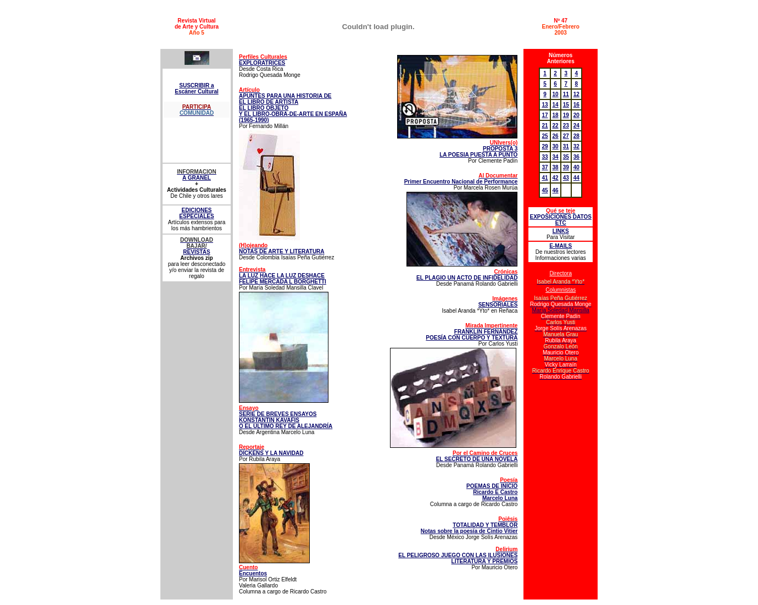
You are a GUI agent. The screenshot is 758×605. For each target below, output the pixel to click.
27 (566, 136)
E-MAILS (560, 246)
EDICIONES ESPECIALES (196, 213)
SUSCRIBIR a (196, 85)
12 (576, 94)
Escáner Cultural (196, 91)
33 (545, 157)
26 (556, 136)
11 (566, 94)
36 (576, 157)
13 (545, 105)
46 (556, 190)
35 (566, 157)
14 (556, 105)
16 (576, 105)
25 (545, 136)
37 (545, 167)
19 (566, 115)
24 (576, 126)
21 (545, 126)
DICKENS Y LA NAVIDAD (271, 453)
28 (576, 136)
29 (545, 146)
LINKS (561, 231)
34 (556, 157)
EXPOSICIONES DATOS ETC (560, 217)
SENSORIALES (498, 302)
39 (566, 167)
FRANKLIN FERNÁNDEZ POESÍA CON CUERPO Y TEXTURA (471, 332)
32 (576, 146)
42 (556, 178)
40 (576, 167)
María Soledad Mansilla (560, 310)
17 (545, 115)
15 (566, 105)
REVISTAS (196, 252)
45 (545, 190)
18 (556, 115)
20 (576, 115)
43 (566, 178)
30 (556, 146)
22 (556, 126)
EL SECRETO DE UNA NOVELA (477, 456)
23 (566, 126)
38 (556, 167)
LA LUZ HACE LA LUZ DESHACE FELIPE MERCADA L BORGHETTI (282, 276)
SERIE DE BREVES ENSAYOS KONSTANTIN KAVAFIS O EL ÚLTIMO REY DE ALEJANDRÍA (285, 417)
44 (576, 178)
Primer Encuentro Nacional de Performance (461, 179)
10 (556, 94)
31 (566, 146)
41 (545, 178)
